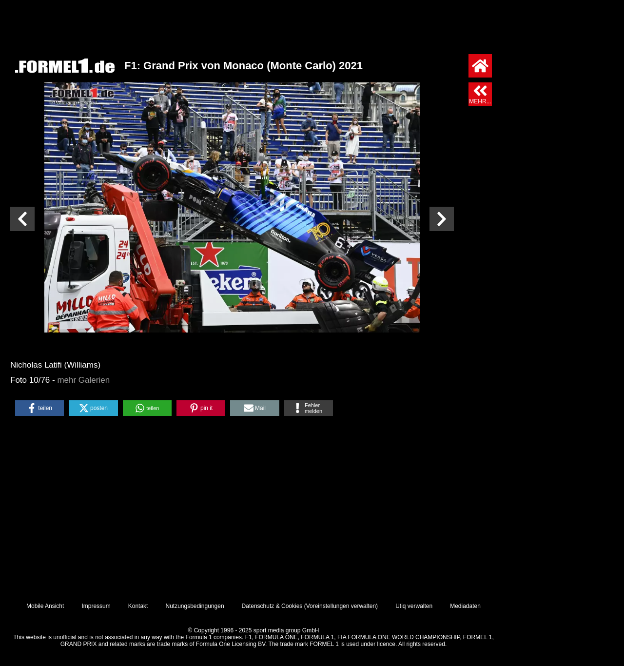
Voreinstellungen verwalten (341, 606)
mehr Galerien (83, 380)
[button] (39, 408)
